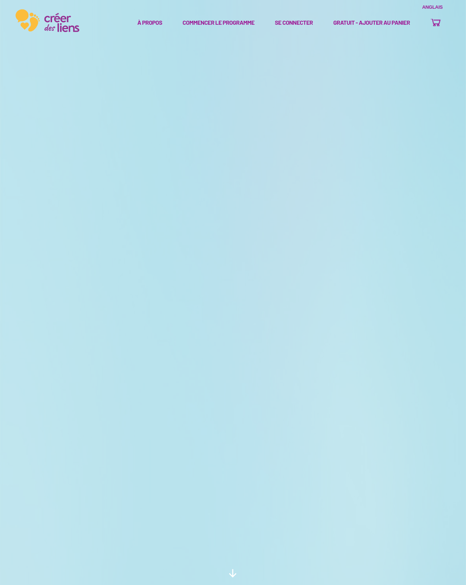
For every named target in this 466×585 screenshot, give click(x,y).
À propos (149, 22)
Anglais (432, 7)
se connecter (294, 22)
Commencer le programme (218, 22)
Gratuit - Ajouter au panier (371, 22)
